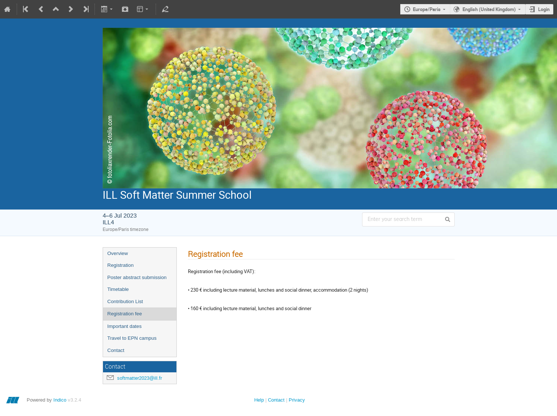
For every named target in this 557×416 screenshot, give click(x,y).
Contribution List (125, 301)
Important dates (124, 326)
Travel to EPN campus (132, 338)
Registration (120, 265)
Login (544, 9)
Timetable (118, 289)
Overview (117, 253)
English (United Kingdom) (489, 9)
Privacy (297, 400)
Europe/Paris (427, 9)
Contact (116, 350)
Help (259, 400)
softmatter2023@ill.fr (139, 378)
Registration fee (124, 313)
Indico (59, 400)
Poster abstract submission (137, 277)
